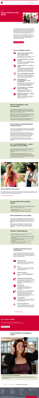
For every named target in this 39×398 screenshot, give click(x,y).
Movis (16, 225)
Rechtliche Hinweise (12, 396)
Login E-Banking (31, 2)
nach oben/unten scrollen (38, 397)
